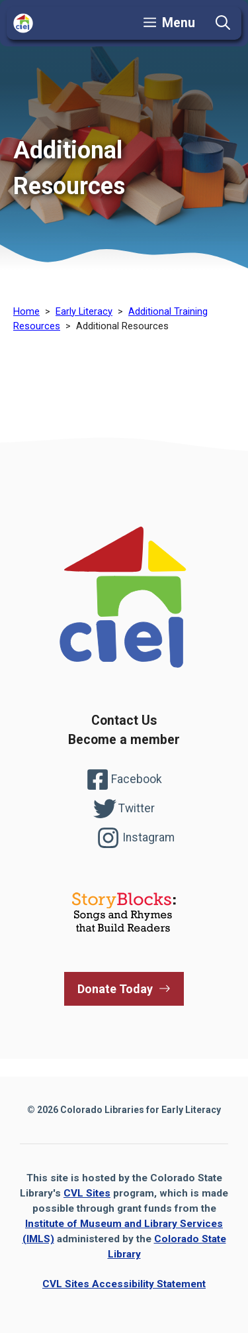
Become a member (124, 739)
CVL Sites (86, 1193)
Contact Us (124, 720)
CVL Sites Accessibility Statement (124, 1284)
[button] (223, 23)
